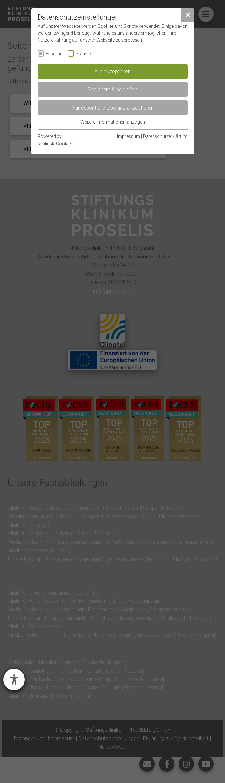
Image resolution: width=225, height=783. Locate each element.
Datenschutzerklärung (165, 136)
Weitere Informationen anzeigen (112, 122)
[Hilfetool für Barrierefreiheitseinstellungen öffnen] (14, 679)
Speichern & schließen (113, 89)
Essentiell (55, 54)
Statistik (84, 54)
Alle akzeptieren (112, 71)
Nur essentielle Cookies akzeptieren (112, 107)
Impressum (128, 136)
